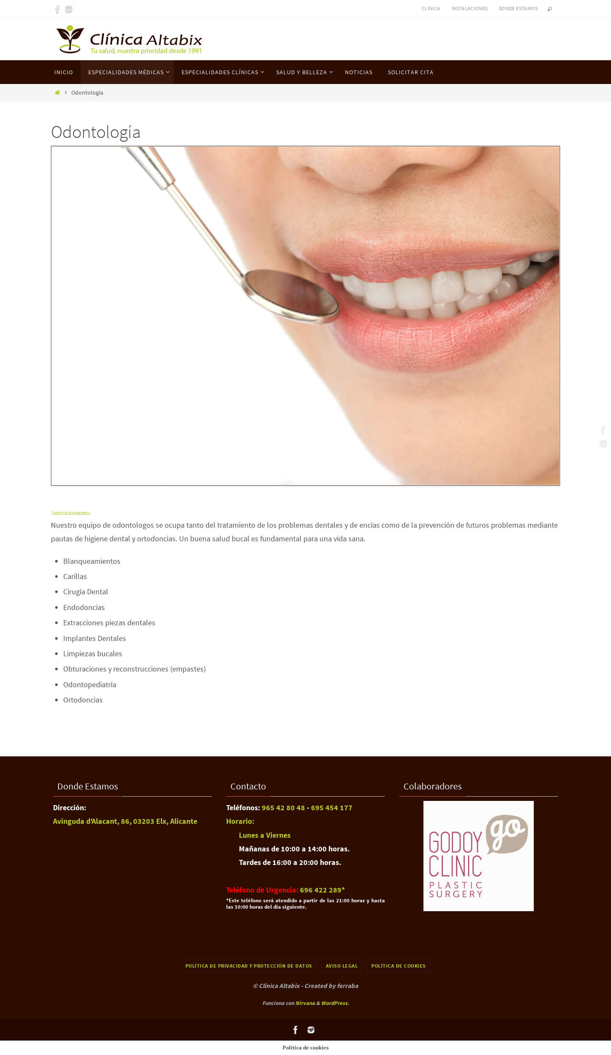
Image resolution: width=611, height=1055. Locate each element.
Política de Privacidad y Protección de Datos (248, 966)
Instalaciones (469, 8)
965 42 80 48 (283, 807)
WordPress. (335, 1003)
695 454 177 (331, 807)
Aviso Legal (342, 966)
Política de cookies (398, 966)
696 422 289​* (322, 890)
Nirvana (305, 1003)
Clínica (431, 8)
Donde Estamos (518, 8)
